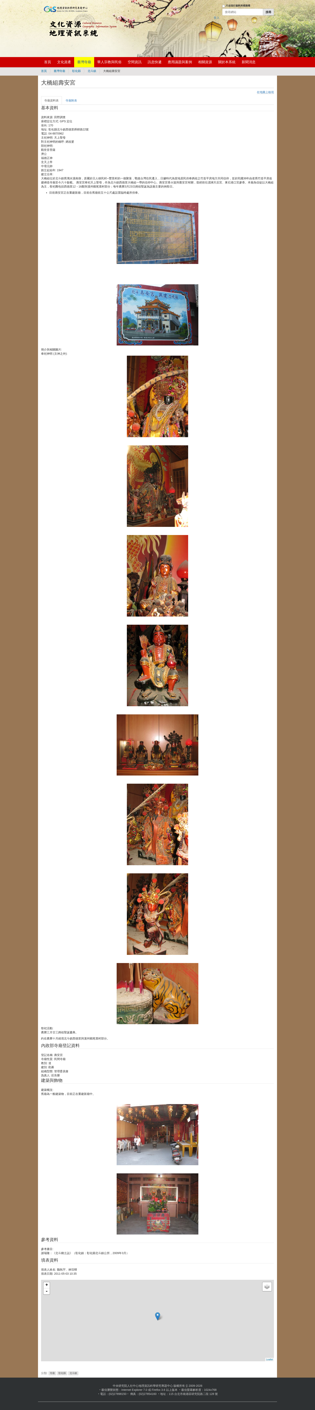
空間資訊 (135, 62)
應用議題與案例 (180, 62)
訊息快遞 (155, 62)
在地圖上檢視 (265, 92)
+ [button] (46, 1285)
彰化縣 (76, 71)
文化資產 (64, 62)
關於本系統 (227, 62)
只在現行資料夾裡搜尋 (238, 5)
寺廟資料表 (51, 100)
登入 (216, 17)
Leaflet (269, 1359)
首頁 (47, 62)
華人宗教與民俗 (109, 62)
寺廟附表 (71, 100)
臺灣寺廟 (84, 62)
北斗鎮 (92, 71)
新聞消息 (249, 62)
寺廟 (52, 1373)
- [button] (46, 1291)
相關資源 (205, 62)
